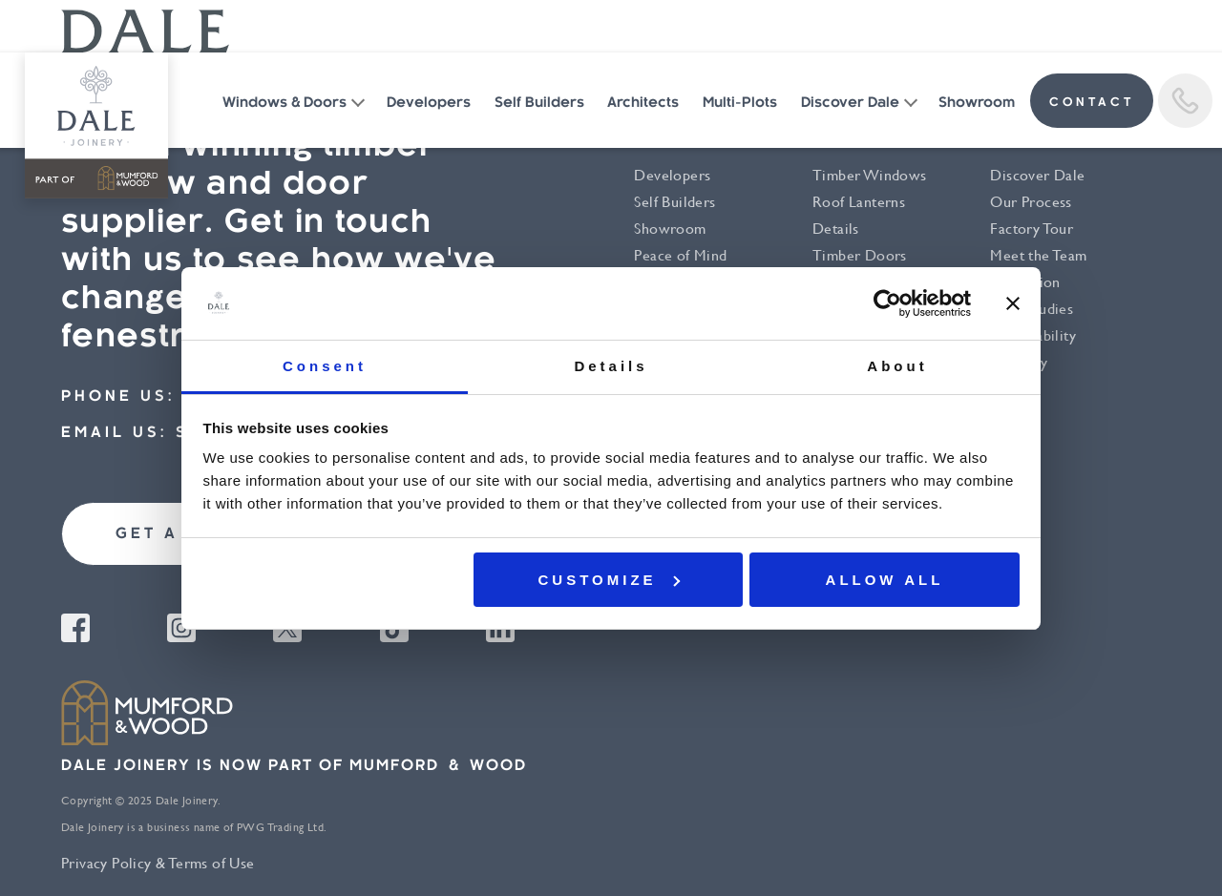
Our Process (1030, 202)
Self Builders (539, 103)
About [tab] (897, 366)
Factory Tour (1031, 228)
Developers (429, 103)
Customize (609, 580)
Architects (643, 103)
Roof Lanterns (858, 202)
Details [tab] (610, 366)
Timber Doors (859, 255)
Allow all (885, 580)
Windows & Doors (284, 103)
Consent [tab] (325, 366)
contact (1091, 103)
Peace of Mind (680, 255)
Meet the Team (1038, 255)
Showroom (976, 103)
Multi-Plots (740, 103)
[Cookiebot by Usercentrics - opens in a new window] (887, 303)
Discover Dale (850, 103)
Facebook (75, 628)
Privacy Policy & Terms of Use (158, 863)
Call (1185, 100)
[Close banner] (1013, 303)
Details (835, 228)
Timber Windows (869, 175)
